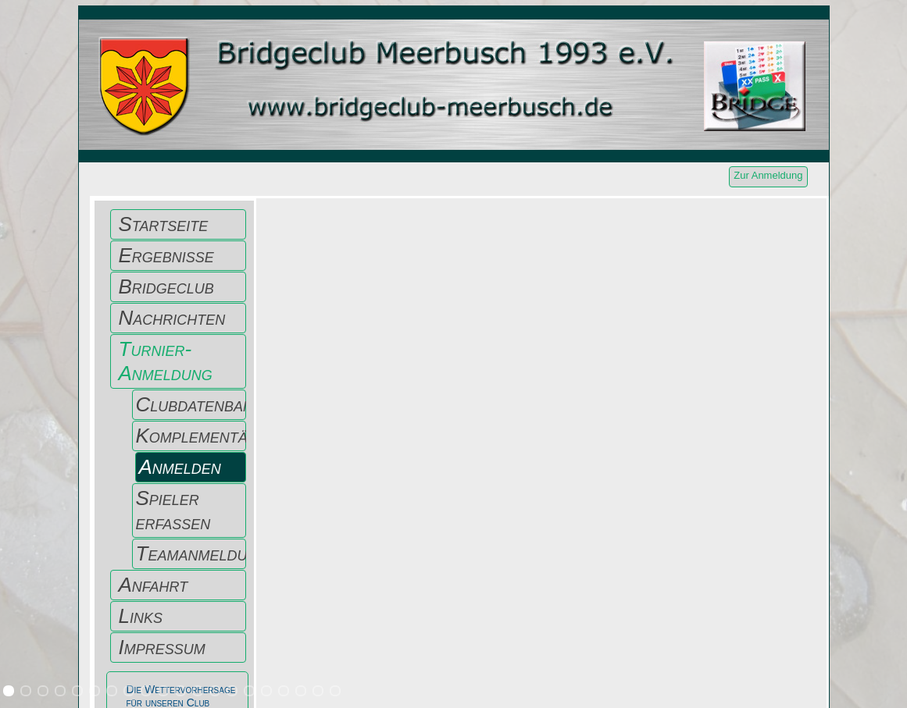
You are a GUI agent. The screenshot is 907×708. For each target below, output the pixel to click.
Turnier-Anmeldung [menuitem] (165, 361)
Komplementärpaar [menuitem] (191, 435)
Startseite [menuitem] (164, 224)
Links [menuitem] (140, 616)
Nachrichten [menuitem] (172, 317)
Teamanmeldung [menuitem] (191, 553)
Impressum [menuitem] (162, 647)
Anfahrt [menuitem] (153, 584)
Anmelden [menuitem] (180, 467)
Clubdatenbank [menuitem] (191, 404)
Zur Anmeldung (768, 175)
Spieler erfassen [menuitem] (173, 510)
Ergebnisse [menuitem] (166, 255)
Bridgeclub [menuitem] (166, 286)
